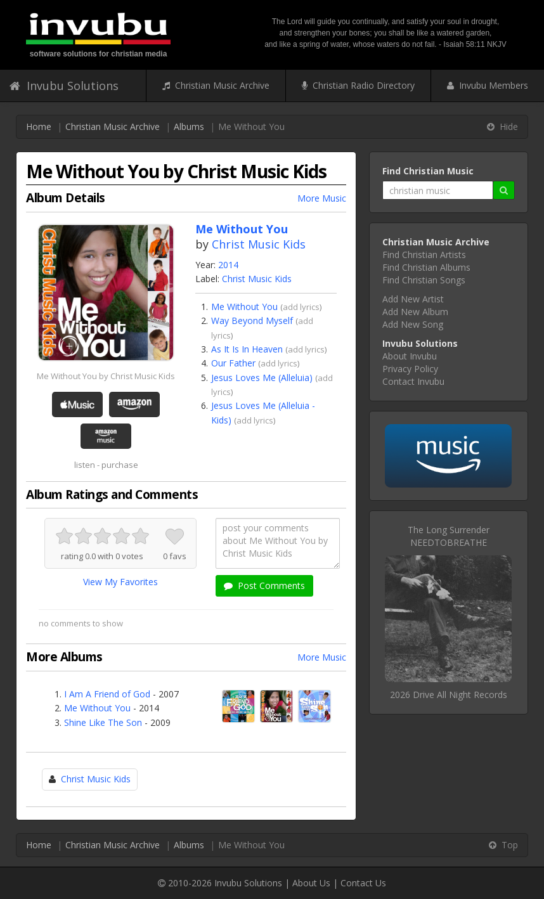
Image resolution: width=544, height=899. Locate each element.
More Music (321, 198)
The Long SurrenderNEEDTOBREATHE (448, 536)
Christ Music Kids (259, 244)
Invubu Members (487, 85)
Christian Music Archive (215, 85)
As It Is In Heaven (247, 349)
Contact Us (363, 883)
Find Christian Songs (423, 280)
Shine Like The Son (103, 722)
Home (38, 126)
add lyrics (301, 307)
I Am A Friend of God (107, 694)
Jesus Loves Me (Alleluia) (262, 378)
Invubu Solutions (64, 85)
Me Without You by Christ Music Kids (106, 376)
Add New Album (415, 312)
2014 (228, 265)
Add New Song (412, 324)
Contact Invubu (413, 381)
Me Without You (244, 307)
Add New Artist (413, 299)
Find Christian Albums (426, 267)
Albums (189, 126)
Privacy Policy (410, 369)
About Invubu (409, 356)
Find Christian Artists (424, 255)
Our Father (233, 363)
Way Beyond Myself (252, 320)
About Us (311, 883)
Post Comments (264, 585)
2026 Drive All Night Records (448, 695)
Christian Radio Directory (358, 85)
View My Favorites (120, 582)
